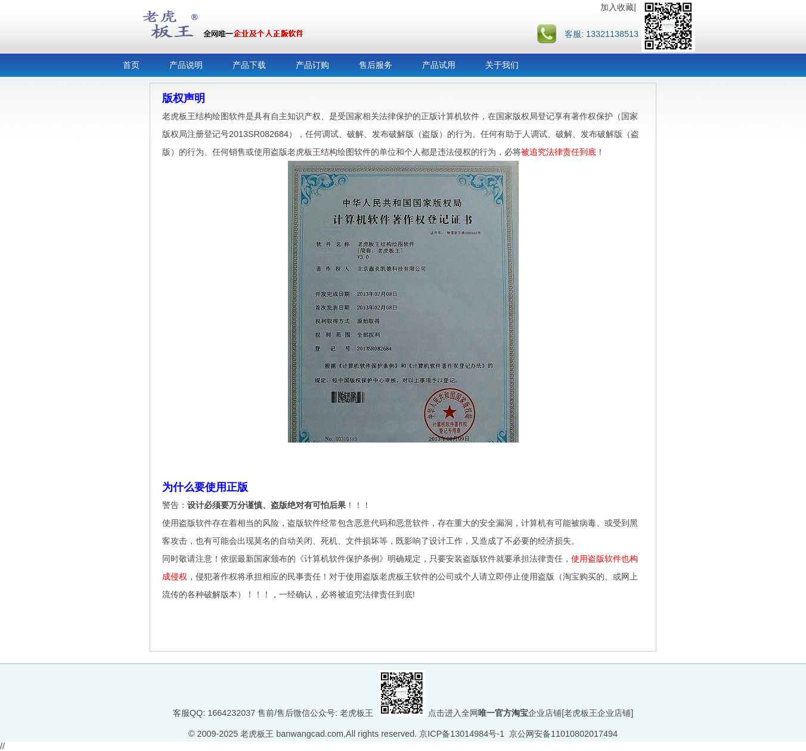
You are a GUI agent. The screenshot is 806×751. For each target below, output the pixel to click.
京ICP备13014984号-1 (461, 733)
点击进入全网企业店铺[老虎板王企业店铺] (530, 713)
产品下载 (249, 65)
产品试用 (438, 65)
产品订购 (312, 65)
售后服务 (375, 65)
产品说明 (186, 65)
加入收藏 (617, 7)
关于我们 (502, 65)
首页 (131, 65)
